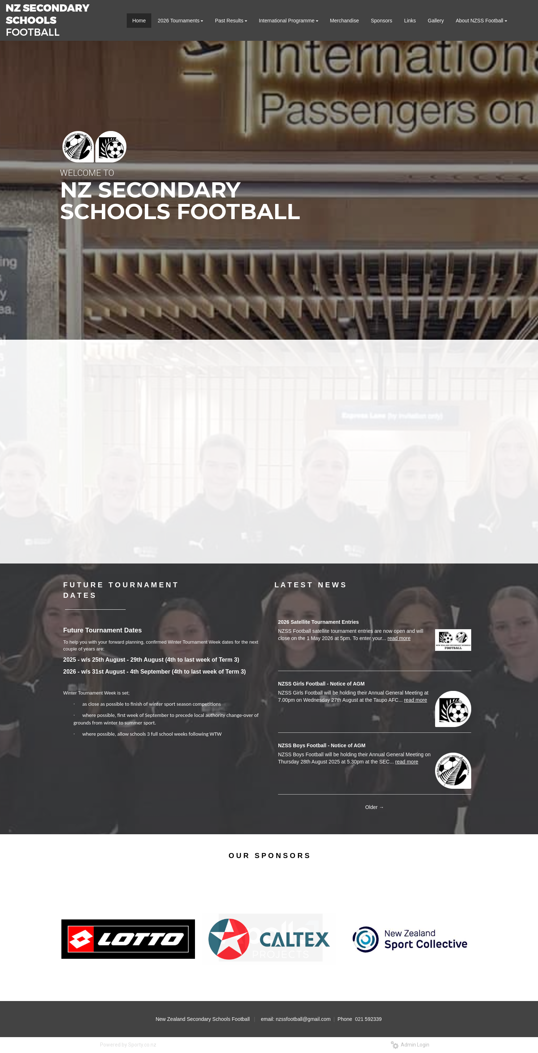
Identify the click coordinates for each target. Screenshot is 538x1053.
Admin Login (410, 1045)
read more (399, 638)
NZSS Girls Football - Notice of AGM (321, 684)
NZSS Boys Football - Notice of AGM (321, 745)
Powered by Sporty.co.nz (128, 1045)
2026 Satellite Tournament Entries (318, 622)
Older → (374, 807)
